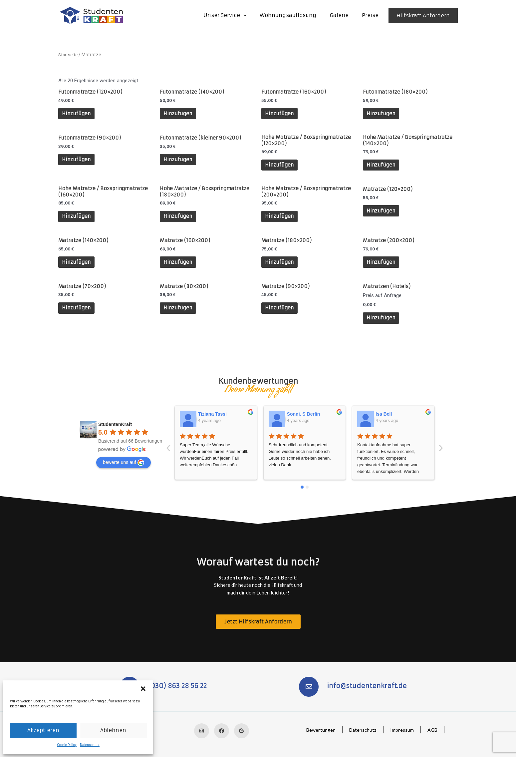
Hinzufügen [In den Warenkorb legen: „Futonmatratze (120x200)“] (78, 114)
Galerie (344, 15)
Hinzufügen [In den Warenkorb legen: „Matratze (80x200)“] (179, 316)
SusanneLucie (391, 412)
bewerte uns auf (123, 461)
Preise (372, 15)
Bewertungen (318, 730)
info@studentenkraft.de (367, 685)
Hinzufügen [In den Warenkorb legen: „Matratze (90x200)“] (281, 316)
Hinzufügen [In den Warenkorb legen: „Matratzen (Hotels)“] (382, 326)
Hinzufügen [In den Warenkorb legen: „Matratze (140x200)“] (78, 269)
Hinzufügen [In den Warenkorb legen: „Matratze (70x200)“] (78, 316)
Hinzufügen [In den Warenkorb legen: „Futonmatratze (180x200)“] (382, 114)
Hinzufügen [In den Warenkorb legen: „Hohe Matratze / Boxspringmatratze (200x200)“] (281, 221)
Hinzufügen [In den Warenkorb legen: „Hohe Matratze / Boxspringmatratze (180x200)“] (179, 221)
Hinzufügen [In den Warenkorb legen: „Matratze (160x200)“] (179, 269)
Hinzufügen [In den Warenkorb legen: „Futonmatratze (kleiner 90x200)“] (179, 162)
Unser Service (236, 15)
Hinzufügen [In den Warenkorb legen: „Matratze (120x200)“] (382, 215)
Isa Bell (295, 412)
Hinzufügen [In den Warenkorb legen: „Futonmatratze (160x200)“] (281, 114)
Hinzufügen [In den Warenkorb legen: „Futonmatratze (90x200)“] (78, 162)
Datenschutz (90, 745)
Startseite (68, 54)
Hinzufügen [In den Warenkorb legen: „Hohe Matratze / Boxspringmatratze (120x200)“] (281, 168)
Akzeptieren (43, 730)
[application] (255, 15)
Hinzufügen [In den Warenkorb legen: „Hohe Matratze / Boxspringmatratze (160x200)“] (78, 221)
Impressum (401, 730)
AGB (432, 730)
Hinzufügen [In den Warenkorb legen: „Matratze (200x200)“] (382, 269)
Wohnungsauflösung (296, 15)
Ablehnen (113, 730)
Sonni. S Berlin (215, 412)
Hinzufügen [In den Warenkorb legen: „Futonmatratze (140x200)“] (179, 114)
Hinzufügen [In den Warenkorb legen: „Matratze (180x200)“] (281, 269)
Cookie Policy (67, 745)
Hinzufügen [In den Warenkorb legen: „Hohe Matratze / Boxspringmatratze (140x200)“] (382, 168)
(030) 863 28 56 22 (178, 685)
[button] (143, 688)
